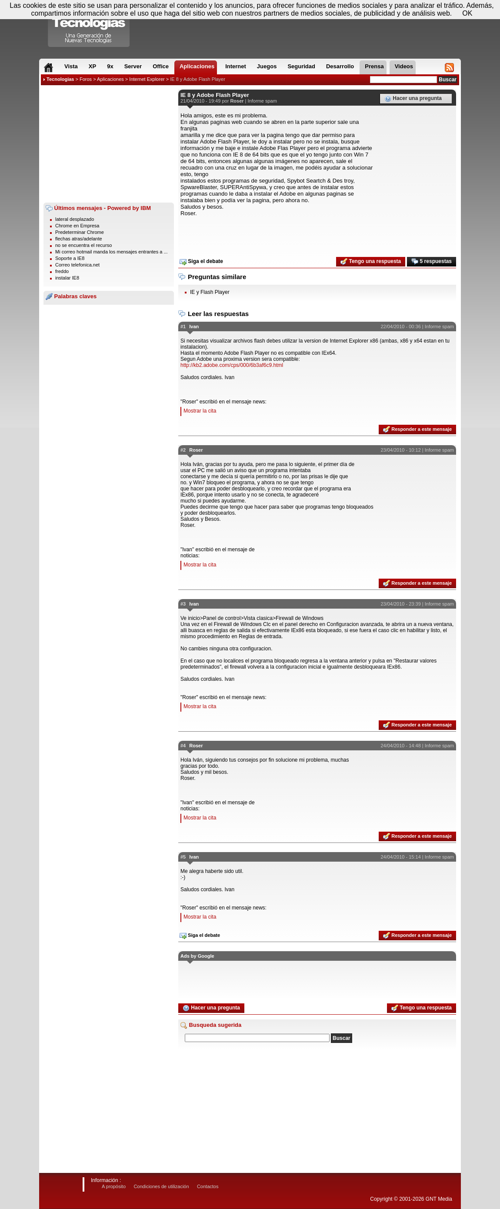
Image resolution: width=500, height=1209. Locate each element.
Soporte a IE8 (69, 258)
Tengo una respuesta (370, 261)
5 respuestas (431, 261)
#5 (183, 856)
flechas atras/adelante (78, 238)
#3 (183, 603)
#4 (183, 745)
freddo (62, 271)
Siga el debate (201, 261)
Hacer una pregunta (413, 98)
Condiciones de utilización (161, 1186)
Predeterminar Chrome (79, 232)
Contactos (208, 1186)
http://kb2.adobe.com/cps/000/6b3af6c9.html (231, 365)
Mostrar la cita (199, 411)
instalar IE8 (67, 277)
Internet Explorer (146, 79)
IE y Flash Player (210, 292)
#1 (183, 326)
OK (467, 13)
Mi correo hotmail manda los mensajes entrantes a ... (111, 251)
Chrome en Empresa (77, 225)
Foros (86, 79)
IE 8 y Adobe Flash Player (197, 79)
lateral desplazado (74, 219)
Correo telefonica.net (77, 264)
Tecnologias (60, 79)
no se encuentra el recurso (83, 245)
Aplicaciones (110, 79)
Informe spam (262, 100)
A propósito (114, 1186)
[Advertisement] (108, 144)
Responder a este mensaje (417, 429)
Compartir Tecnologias (89, 25)
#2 (183, 450)
